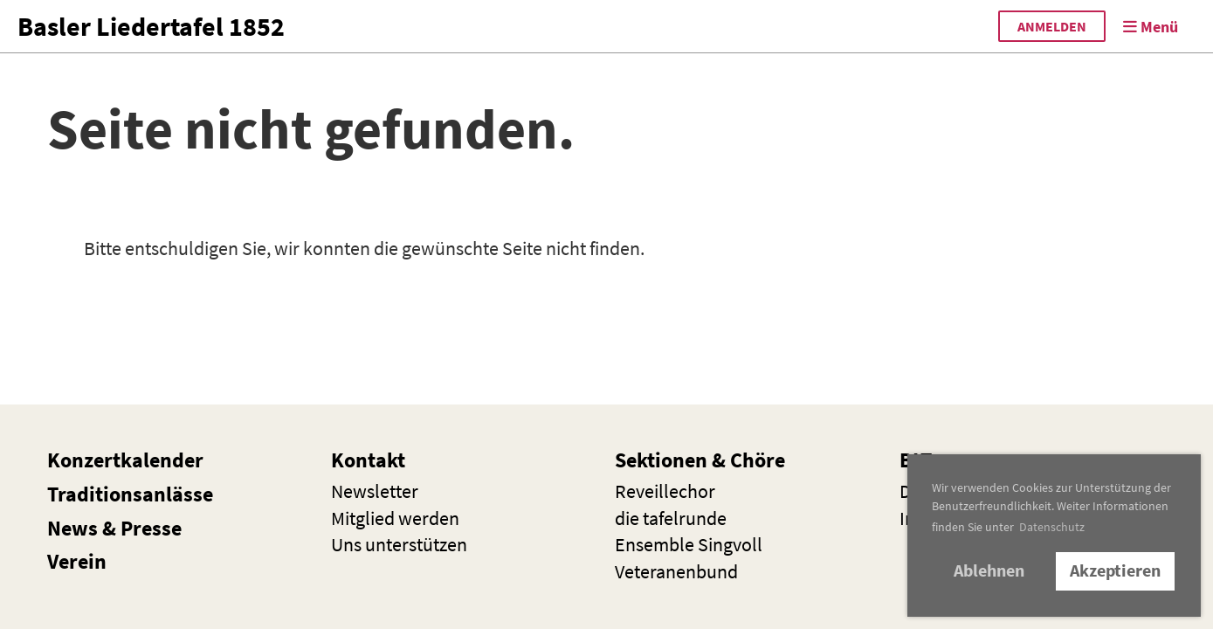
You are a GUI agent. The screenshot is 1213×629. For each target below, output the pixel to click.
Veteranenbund (676, 571)
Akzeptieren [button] (1115, 570)
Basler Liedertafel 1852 (151, 26)
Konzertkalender (125, 459)
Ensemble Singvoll (688, 544)
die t (671, 518)
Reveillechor (665, 491)
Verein (77, 561)
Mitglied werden (395, 518)
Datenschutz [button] (1052, 527)
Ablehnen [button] (989, 570)
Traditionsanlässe (130, 494)
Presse (151, 528)
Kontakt (368, 459)
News (72, 528)
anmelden (1051, 26)
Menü (1150, 27)
